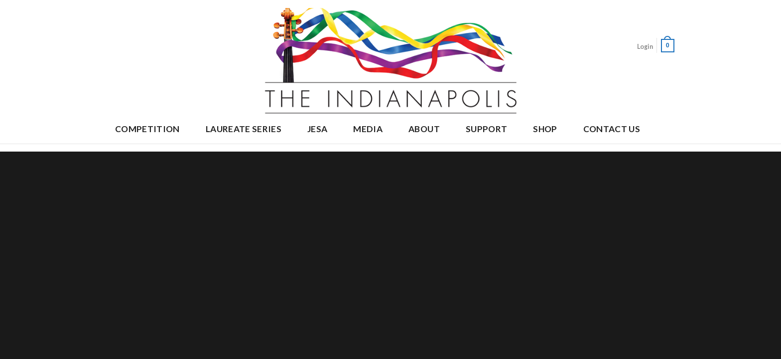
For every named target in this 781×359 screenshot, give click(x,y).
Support (486, 129)
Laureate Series (243, 129)
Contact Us (611, 129)
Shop (545, 129)
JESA (317, 129)
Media (368, 129)
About (424, 129)
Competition (147, 129)
